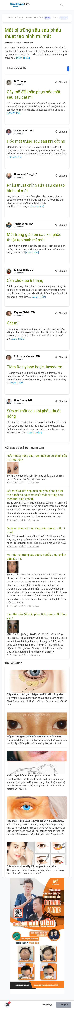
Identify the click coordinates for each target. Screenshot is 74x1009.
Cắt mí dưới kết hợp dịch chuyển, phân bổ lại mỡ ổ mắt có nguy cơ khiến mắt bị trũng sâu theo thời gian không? (35, 495)
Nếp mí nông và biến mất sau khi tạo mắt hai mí (34, 736)
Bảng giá (19, 17)
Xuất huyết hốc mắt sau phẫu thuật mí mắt (31, 775)
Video (60, 18)
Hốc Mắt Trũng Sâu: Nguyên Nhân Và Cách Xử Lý (35, 821)
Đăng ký (64, 1004)
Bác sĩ (29, 17)
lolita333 (9, 43)
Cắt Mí (10, 17)
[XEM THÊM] (23, 58)
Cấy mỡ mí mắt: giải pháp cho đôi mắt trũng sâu (35, 694)
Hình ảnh (42, 18)
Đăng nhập (47, 1004)
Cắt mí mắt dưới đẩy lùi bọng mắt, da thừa (31, 866)
